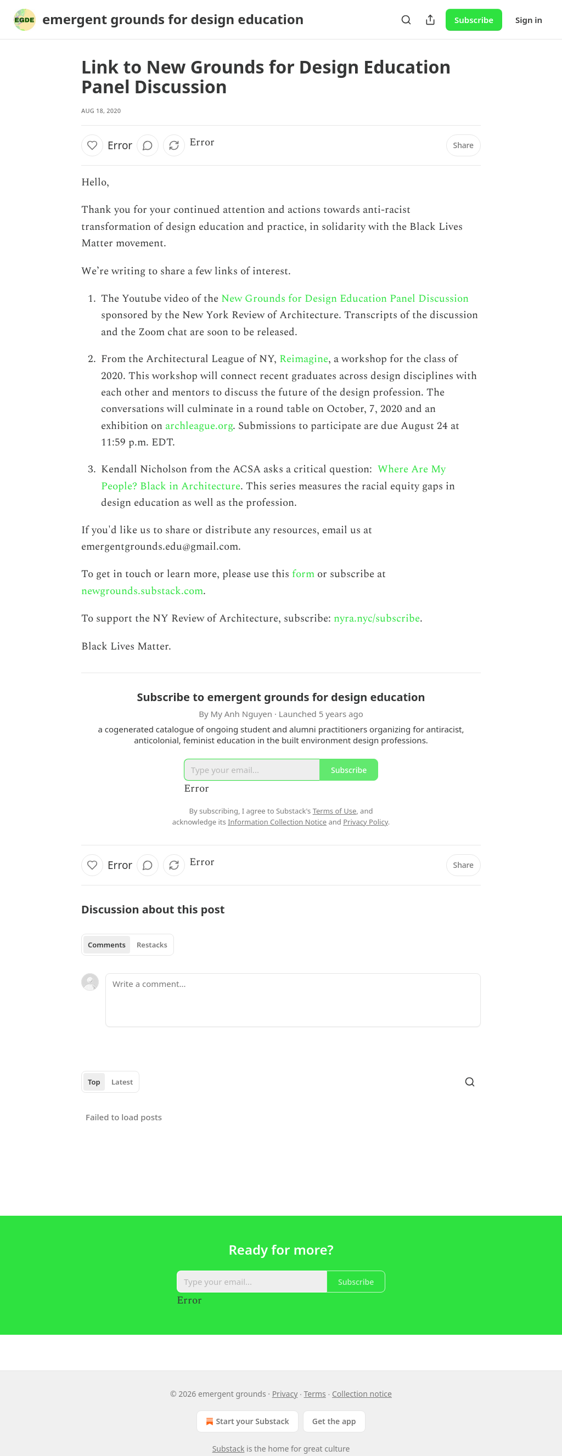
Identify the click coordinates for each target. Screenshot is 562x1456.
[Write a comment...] (293, 1000)
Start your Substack (246, 1421)
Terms (315, 1394)
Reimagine (303, 359)
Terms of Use (335, 811)
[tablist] (127, 945)
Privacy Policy (365, 822)
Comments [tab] (107, 945)
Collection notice (362, 1394)
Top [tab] (94, 1082)
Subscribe (473, 19)
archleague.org (199, 426)
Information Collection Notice (277, 822)
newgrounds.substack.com (142, 591)
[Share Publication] (430, 20)
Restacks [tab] (152, 945)
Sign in (528, 19)
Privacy (285, 1394)
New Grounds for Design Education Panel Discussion (345, 299)
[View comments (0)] (148, 145)
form (303, 574)
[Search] (406, 20)
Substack (228, 1448)
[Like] (92, 145)
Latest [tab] (122, 1082)
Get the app (334, 1421)
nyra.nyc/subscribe (377, 619)
